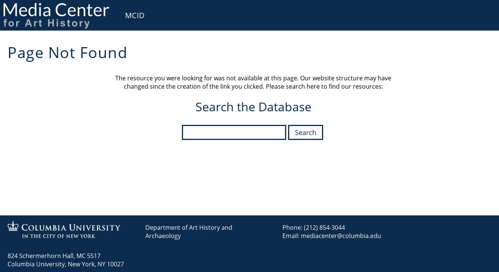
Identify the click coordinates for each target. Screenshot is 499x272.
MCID (135, 15)
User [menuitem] (484, 10)
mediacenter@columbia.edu (341, 236)
